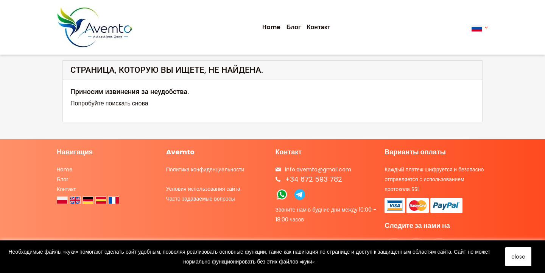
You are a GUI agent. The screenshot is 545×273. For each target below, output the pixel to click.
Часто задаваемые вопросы (200, 198)
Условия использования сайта (203, 189)
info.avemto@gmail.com (318, 169)
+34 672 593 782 (313, 179)
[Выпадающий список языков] (479, 27)
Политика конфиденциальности (205, 169)
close (518, 256)
